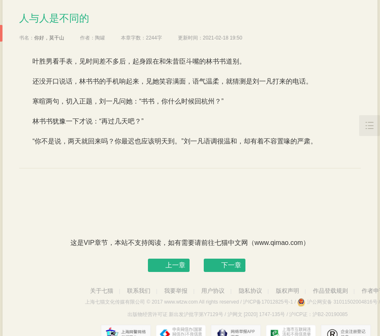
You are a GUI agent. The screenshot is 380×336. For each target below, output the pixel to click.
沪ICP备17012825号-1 (268, 302)
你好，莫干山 (49, 38)
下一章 (231, 265)
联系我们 (138, 290)
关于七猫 (101, 290)
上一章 (175, 265)
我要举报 (176, 290)
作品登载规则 (330, 290)
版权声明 (287, 290)
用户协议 (213, 290)
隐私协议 (250, 290)
